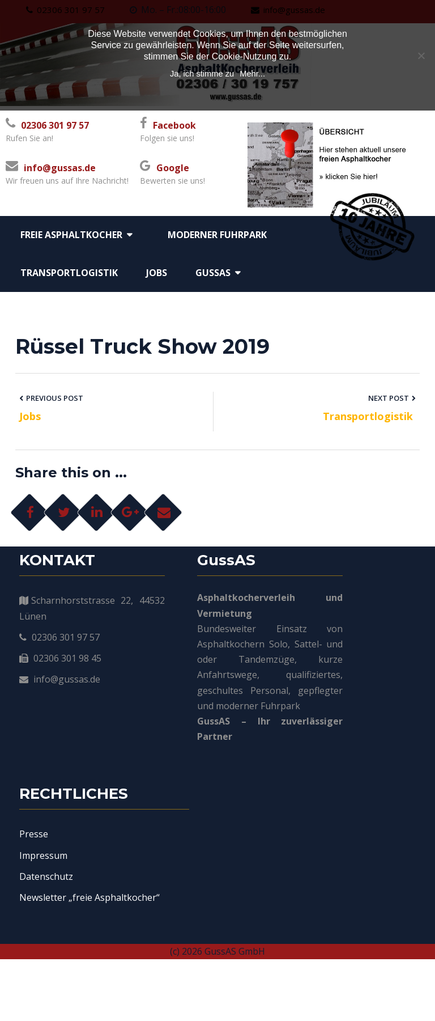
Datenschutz (46, 907)
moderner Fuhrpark (217, 234)
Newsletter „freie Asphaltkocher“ (89, 928)
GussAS (213, 272)
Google (172, 168)
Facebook (174, 125)
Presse (33, 865)
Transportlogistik (69, 272)
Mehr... (252, 73)
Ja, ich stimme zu (202, 73)
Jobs (156, 272)
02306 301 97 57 (55, 125)
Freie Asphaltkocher (71, 234)
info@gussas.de (60, 168)
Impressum (43, 886)
